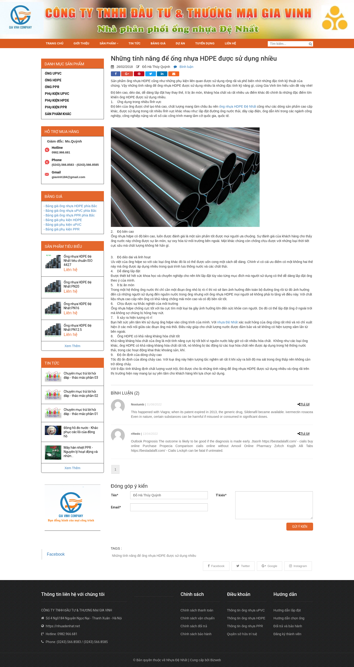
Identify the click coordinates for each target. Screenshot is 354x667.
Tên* (114, 495)
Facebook (216, 566)
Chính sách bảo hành (196, 634)
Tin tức (134, 43)
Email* (116, 507)
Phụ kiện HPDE (57, 100)
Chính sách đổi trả (194, 626)
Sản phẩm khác (58, 114)
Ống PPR (52, 87)
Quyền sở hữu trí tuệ (242, 634)
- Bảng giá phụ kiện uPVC (63, 224)
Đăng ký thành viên (287, 634)
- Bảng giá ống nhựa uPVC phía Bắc (70, 210)
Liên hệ (230, 43)
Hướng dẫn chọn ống (289, 618)
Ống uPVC (53, 73)
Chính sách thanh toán (197, 610)
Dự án (180, 43)
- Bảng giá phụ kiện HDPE (63, 220)
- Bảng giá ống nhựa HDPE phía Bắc (70, 206)
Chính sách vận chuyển (198, 618)
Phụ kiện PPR (56, 107)
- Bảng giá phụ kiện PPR (62, 229)
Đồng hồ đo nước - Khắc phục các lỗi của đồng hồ (81, 432)
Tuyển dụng (205, 43)
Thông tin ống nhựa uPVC (246, 610)
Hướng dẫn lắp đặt (287, 610)
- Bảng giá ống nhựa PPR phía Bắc (69, 215)
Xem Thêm (72, 346)
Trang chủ (54, 43)
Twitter (243, 566)
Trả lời (303, 404)
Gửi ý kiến (299, 526)
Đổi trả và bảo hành (288, 626)
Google (269, 566)
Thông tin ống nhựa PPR (245, 626)
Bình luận (183, 67)
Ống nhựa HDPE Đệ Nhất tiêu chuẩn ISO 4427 (78, 261)
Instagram (298, 566)
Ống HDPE (53, 80)
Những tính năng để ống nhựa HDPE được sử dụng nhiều (154, 555)
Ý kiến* (221, 495)
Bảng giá (158, 43)
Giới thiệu (81, 43)
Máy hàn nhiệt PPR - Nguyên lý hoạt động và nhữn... (81, 452)
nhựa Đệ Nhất (227, 322)
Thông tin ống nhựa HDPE (246, 618)
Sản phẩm (108, 43)
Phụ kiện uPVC (57, 94)
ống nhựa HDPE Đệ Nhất (237, 106)
